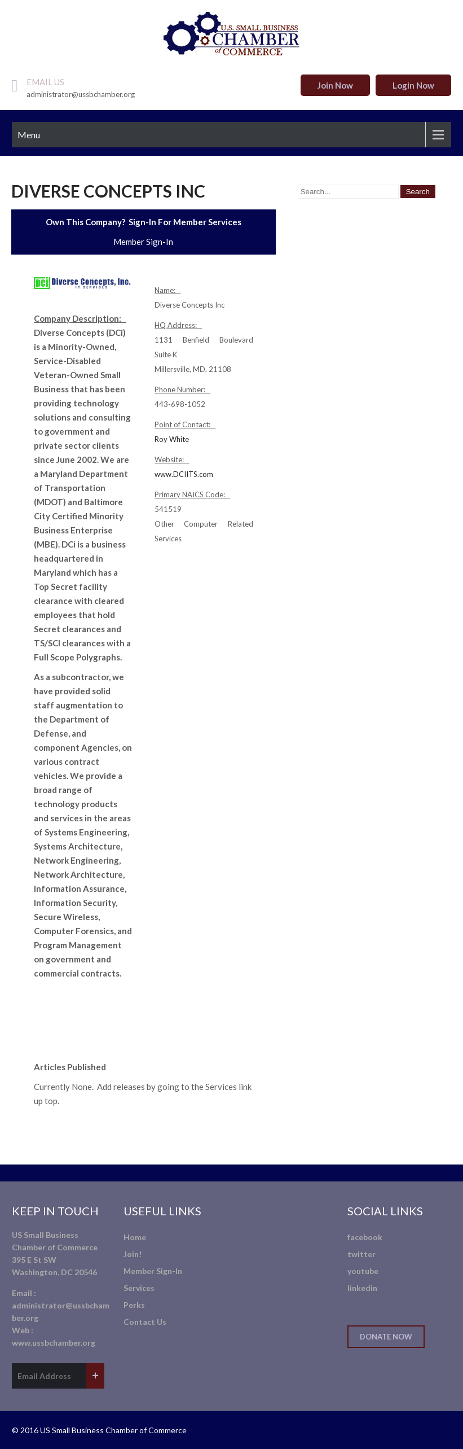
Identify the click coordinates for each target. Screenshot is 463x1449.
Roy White (172, 439)
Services (139, 1288)
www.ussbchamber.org (53, 1342)
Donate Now (386, 1336)
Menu (28, 134)
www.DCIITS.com (184, 474)
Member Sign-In (143, 242)
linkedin (362, 1288)
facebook (364, 1237)
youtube (362, 1271)
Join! (133, 1254)
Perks (134, 1305)
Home (135, 1237)
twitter (361, 1254)
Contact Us (145, 1322)
